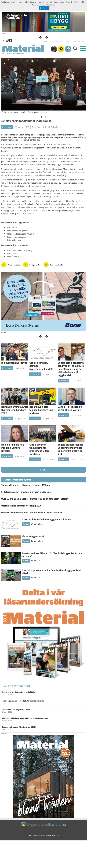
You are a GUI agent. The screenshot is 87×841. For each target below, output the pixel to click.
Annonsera (45, 41)
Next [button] (82, 86)
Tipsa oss (74, 41)
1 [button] (41, 117)
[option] (43, 86)
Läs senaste (54, 41)
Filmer (67, 41)
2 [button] (45, 117)
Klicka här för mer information (43, 4)
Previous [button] (5, 86)
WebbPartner (55, 835)
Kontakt (81, 41)
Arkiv (61, 41)
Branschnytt (7, 127)
